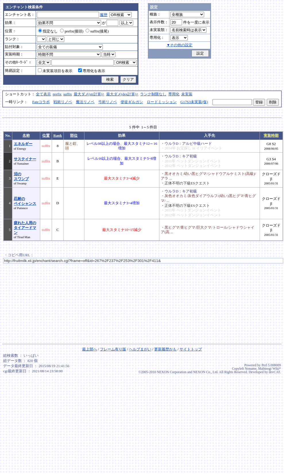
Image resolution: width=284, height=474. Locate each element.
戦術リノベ (62, 102)
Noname (250, 369)
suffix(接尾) (97, 31)
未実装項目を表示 (55, 71)
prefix (57, 94)
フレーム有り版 (113, 349)
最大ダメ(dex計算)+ (122, 94)
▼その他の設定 (180, 45)
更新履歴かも (165, 349)
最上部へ (89, 349)
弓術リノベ (107, 102)
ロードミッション (162, 102)
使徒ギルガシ (132, 102)
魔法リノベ (85, 102)
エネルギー (23, 144)
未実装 (186, 94)
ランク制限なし (153, 94)
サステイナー (25, 159)
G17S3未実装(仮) (194, 102)
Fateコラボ (41, 102)
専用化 (173, 94)
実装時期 (271, 136)
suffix (67, 94)
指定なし (48, 31)
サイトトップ (190, 349)
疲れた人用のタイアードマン (25, 227)
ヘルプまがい (140, 349)
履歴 (103, 15)
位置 (46, 136)
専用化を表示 (91, 71)
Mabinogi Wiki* (269, 369)
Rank (57, 136)
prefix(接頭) (71, 31)
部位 (74, 136)
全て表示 (43, 94)
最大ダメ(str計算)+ (89, 94)
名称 (26, 136)
